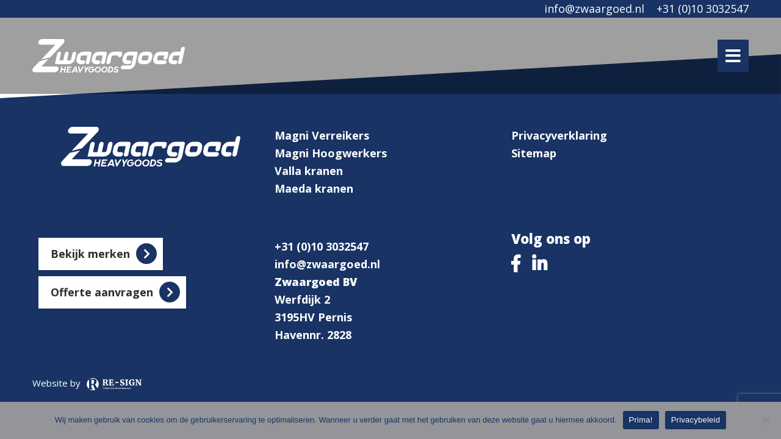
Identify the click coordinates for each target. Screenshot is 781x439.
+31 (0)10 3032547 (703, 8)
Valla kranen (309, 170)
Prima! (641, 419)
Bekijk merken (90, 253)
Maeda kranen (314, 188)
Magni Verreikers (322, 135)
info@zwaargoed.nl (594, 8)
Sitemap (533, 153)
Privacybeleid (696, 419)
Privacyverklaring (559, 135)
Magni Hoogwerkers (331, 153)
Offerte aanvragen (102, 292)
